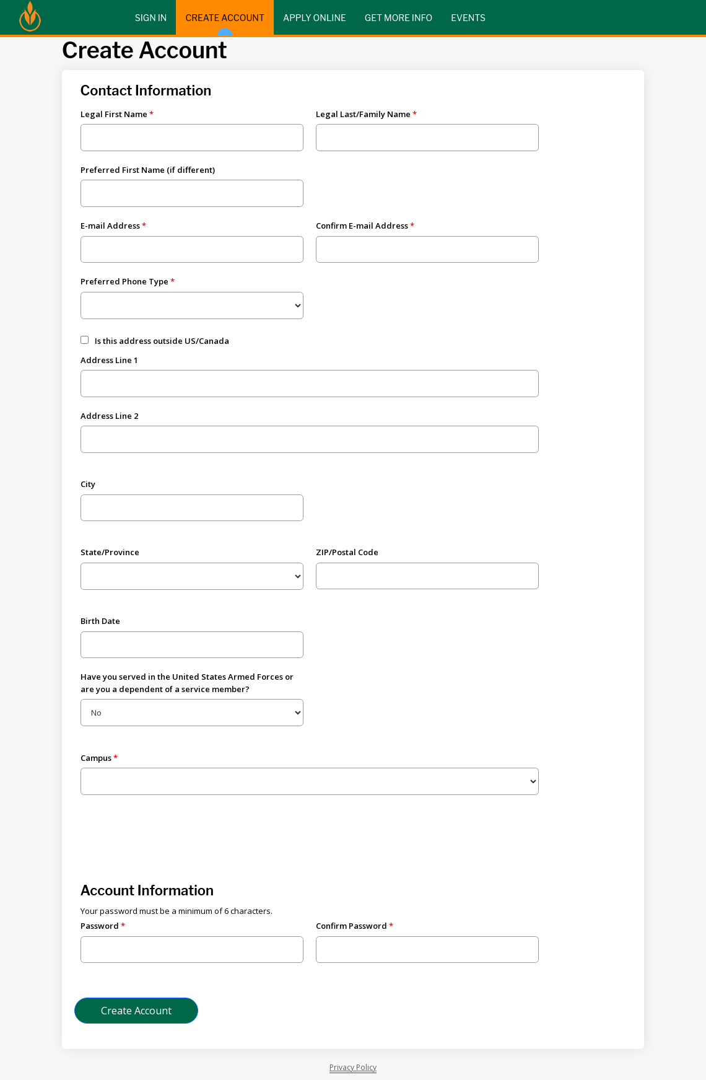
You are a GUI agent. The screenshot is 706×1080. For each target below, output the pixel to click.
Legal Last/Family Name (363, 114)
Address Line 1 (109, 360)
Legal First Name (114, 114)
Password (100, 925)
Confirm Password (351, 925)
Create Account (224, 23)
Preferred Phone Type (124, 281)
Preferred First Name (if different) (148, 169)
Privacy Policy (353, 1067)
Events (468, 17)
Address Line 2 (109, 415)
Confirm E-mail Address (362, 225)
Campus (96, 757)
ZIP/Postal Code (347, 552)
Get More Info (398, 17)
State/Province (110, 552)
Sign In (151, 17)
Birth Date (100, 620)
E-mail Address (110, 225)
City (88, 484)
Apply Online (314, 17)
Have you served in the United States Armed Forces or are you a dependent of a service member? (187, 683)
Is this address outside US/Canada (162, 340)
